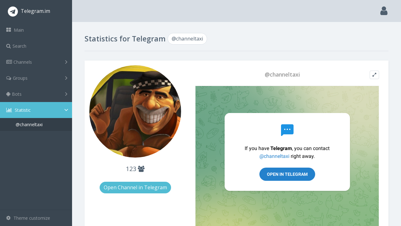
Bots (36, 94)
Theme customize (28, 218)
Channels (36, 62)
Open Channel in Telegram (135, 187)
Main (15, 30)
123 (135, 168)
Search (16, 46)
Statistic (38, 110)
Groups (36, 78)
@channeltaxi (29, 124)
